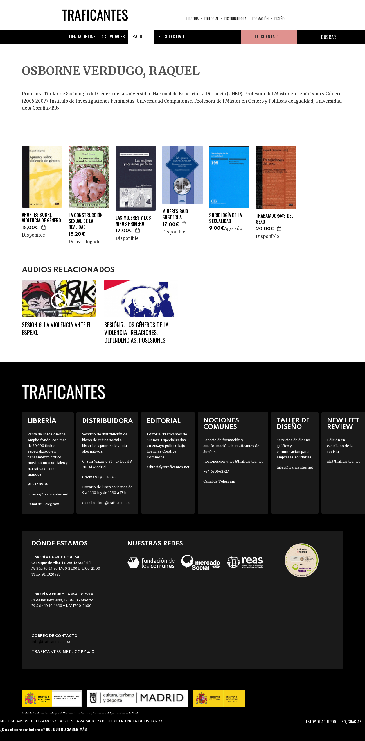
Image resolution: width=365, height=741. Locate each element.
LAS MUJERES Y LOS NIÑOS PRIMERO (133, 221)
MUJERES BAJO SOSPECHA (175, 214)
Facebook (193, 37)
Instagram (220, 37)
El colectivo (171, 36)
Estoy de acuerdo (321, 721)
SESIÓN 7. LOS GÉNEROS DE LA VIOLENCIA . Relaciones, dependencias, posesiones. (136, 332)
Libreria (192, 18)
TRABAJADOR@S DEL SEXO (274, 219)
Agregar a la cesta (43, 227)
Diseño (279, 18)
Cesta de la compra (287, 37)
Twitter (207, 37)
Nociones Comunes (221, 423)
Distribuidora (235, 18)
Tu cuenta (264, 36)
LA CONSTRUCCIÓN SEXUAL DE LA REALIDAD (86, 221)
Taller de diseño (293, 423)
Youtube (234, 37)
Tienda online (81, 36)
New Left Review (343, 423)
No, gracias (351, 721)
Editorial (211, 18)
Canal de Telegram (43, 504)
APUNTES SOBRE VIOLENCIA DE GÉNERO (41, 218)
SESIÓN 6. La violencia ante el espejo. (56, 328)
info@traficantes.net (50, 642)
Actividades (113, 36)
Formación (260, 18)
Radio (138, 36)
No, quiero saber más (66, 729)
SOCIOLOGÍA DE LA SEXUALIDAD (225, 218)
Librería (42, 421)
